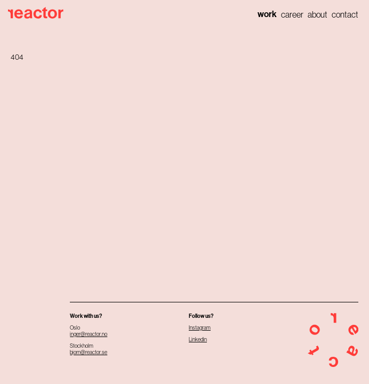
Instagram (200, 328)
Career (292, 14)
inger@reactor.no (88, 334)
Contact (345, 14)
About (317, 14)
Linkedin (198, 339)
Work (267, 14)
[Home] (38, 13)
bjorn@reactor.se (88, 352)
